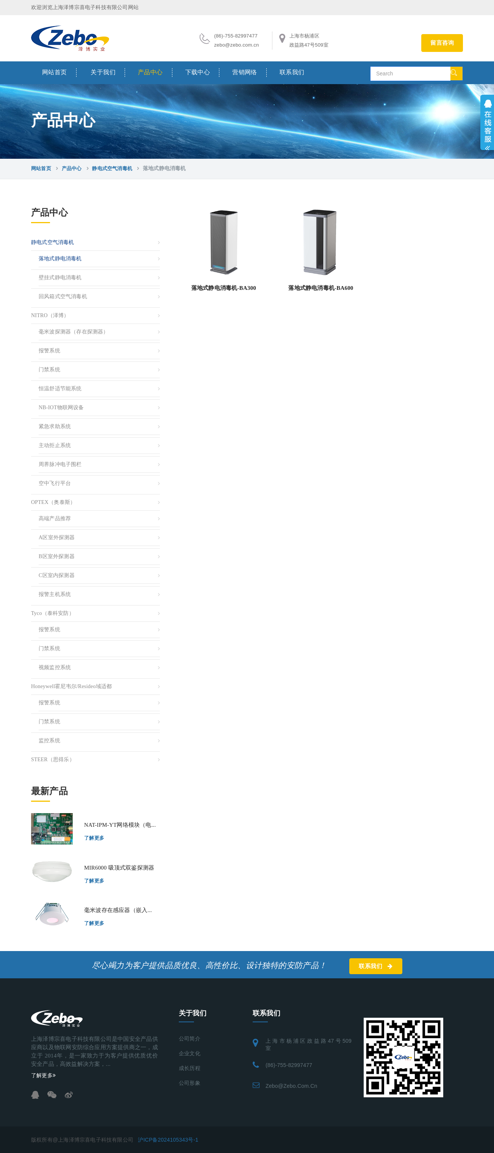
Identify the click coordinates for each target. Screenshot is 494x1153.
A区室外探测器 (57, 537)
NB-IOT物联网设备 (61, 407)
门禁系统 (49, 369)
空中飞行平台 (55, 483)
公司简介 (189, 1039)
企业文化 (189, 1053)
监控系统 (49, 740)
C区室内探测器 (57, 575)
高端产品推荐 (55, 518)
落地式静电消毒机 (60, 258)
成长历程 (189, 1068)
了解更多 (94, 838)
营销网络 (244, 72)
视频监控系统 (55, 667)
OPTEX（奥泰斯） (53, 502)
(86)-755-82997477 (289, 1065)
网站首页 (54, 72)
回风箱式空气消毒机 (63, 296)
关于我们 (103, 72)
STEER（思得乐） (53, 759)
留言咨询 (442, 42)
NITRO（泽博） (50, 315)
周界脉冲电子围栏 (60, 464)
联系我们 (292, 72)
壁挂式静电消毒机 (60, 277)
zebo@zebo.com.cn (291, 1086)
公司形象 (189, 1083)
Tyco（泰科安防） (52, 613)
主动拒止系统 (55, 445)
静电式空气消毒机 (112, 168)
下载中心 (197, 72)
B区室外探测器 (57, 556)
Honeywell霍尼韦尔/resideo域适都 (71, 686)
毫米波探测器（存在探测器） (74, 332)
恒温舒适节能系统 (60, 388)
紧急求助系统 (55, 426)
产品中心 (150, 72)
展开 (487, 122)
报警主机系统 (55, 594)
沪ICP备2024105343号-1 (168, 1140)
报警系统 (49, 351)
